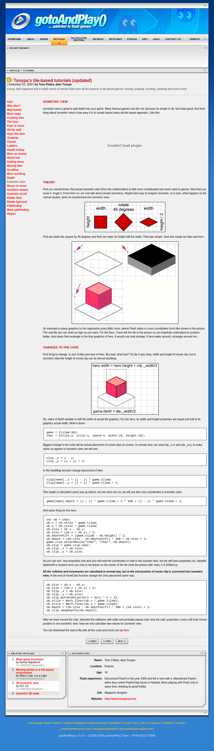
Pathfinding (14, 205)
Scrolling (12, 169)
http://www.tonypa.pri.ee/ (120, 698)
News (47, 723)
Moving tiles (14, 165)
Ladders (12, 145)
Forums (126, 723)
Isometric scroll (17, 193)
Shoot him (13, 157)
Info (135, 723)
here (126, 630)
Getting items (15, 161)
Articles (67, 723)
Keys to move (15, 125)
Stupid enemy (16, 149)
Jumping (12, 137)
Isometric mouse (17, 189)
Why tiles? (13, 105)
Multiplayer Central (84, 723)
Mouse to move (16, 185)
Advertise (168, 723)
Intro (10, 101)
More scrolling (16, 173)
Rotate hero (14, 197)
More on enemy (16, 153)
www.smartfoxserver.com (76, 729)
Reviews (102, 723)
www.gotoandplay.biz (105, 729)
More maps (14, 113)
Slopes (11, 213)
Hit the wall (14, 129)
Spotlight (115, 723)
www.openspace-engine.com (135, 729)
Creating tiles (15, 117)
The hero (12, 121)
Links (143, 723)
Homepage (36, 723)
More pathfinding (18, 209)
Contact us (154, 723)
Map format (14, 109)
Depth (10, 177)
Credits (180, 723)
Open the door (16, 133)
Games (57, 723)
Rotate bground (17, 201)
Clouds (11, 141)
